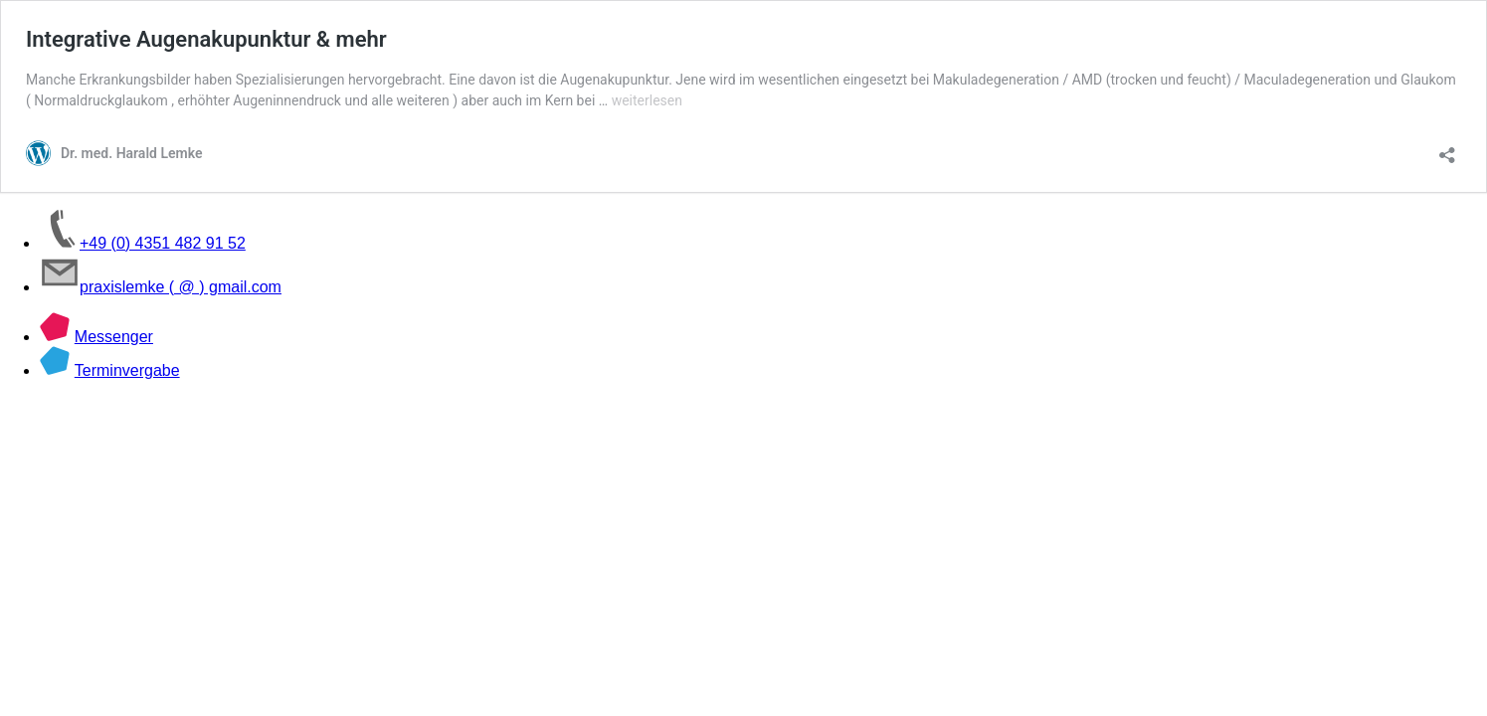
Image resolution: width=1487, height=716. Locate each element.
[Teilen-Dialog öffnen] (1447, 148)
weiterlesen (647, 100)
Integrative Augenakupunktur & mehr (206, 39)
